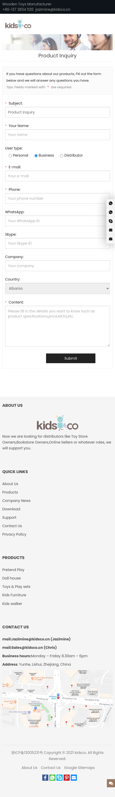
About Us (10, 483)
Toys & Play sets (16, 586)
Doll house (11, 578)
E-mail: (13, 167)
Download (11, 509)
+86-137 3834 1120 (18, 9)
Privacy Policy (14, 534)
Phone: (13, 189)
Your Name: (17, 125)
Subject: (14, 103)
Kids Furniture (14, 595)
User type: (14, 148)
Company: (14, 256)
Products (10, 492)
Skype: (10, 234)
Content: (14, 302)
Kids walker (12, 603)
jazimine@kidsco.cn (52, 9)
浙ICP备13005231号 (27, 752)
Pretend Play (13, 569)
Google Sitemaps (79, 767)
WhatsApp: (14, 211)
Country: (12, 279)
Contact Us (12, 525)
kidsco (80, 752)
